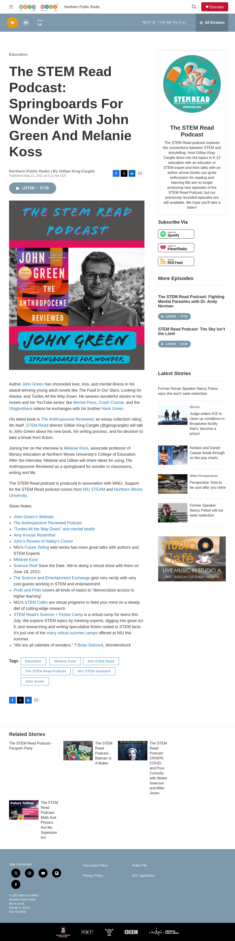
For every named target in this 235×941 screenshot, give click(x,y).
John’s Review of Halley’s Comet (43, 541)
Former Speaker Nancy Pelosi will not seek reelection (206, 510)
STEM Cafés (36, 602)
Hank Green (112, 408)
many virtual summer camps (72, 633)
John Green (32, 384)
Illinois (195, 407)
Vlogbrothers (20, 408)
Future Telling (37, 547)
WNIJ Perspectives (204, 476)
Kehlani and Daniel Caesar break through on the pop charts (207, 453)
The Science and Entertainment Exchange (52, 578)
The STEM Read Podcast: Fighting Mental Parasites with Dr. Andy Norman (191, 301)
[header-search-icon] (194, 7)
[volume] (26, 23)
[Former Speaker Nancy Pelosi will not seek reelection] (172, 512)
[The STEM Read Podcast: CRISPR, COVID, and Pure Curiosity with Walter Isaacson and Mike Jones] (132, 750)
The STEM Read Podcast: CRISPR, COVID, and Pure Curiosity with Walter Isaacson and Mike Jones (159, 768)
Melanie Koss (76, 448)
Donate (217, 7)
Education (18, 54)
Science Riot (25, 565)
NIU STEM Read (101, 661)
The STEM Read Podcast (45, 671)
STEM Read (37, 425)
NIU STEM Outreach (94, 671)
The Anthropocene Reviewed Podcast (48, 523)
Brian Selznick (90, 645)
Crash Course (111, 402)
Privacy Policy (93, 875)
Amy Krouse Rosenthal (34, 535)
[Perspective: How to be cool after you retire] (172, 484)
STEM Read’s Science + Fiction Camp (48, 614)
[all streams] (212, 23)
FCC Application (143, 875)
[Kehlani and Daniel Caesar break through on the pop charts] (172, 455)
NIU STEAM (94, 489)
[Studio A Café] (192, 559)
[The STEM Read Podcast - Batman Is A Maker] (78, 750)
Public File (139, 865)
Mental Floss (84, 402)
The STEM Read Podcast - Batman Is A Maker (103, 753)
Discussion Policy (95, 865)
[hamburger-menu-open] (11, 6)
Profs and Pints (27, 590)
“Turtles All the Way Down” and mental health (54, 529)
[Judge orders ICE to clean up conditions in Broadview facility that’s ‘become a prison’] (172, 415)
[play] (12, 22)
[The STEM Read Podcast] (192, 84)
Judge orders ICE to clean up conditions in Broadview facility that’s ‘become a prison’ (207, 424)
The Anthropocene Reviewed (67, 419)
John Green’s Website (33, 517)
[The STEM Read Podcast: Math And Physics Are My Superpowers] (23, 810)
